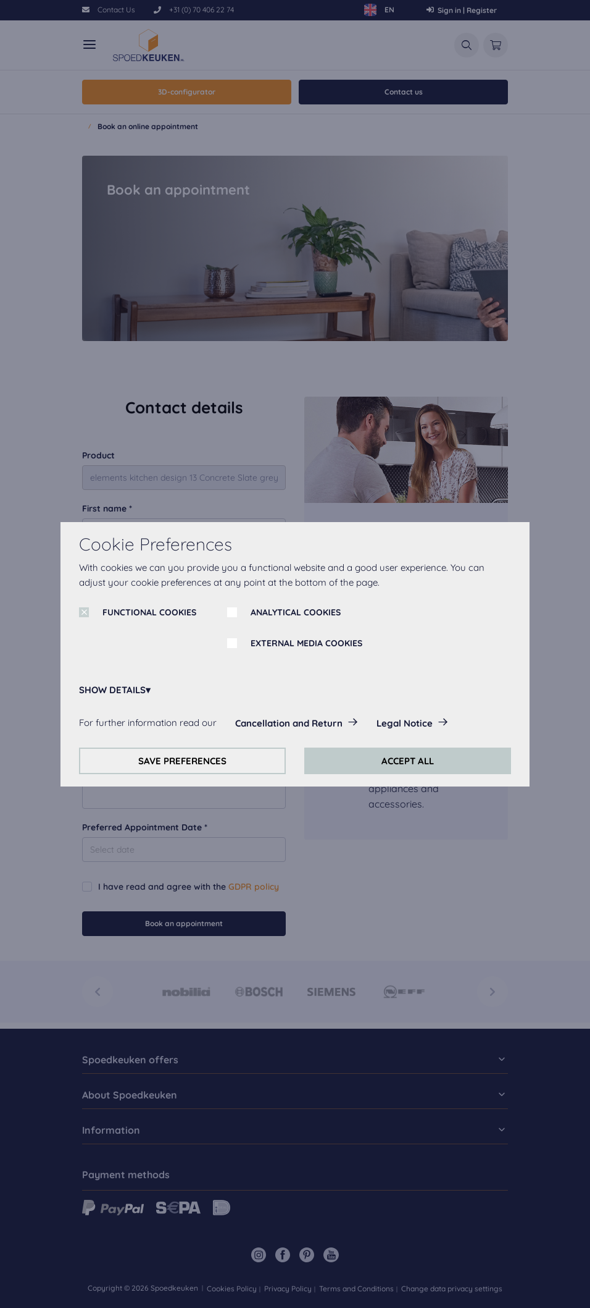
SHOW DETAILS (112, 690)
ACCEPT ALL (407, 761)
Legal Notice (404, 723)
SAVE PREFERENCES (182, 761)
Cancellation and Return (289, 723)
